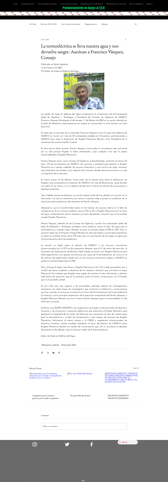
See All (136, 368)
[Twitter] (67, 444)
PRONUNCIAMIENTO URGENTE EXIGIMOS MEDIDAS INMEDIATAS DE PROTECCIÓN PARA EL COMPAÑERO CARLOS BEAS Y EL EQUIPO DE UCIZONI (121, 396)
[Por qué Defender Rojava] (84, 381)
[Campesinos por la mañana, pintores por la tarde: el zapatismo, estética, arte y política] (46, 381)
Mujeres (105, 24)
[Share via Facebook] (42, 353)
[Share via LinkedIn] (53, 353)
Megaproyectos (91, 24)
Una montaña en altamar (70, 24)
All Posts (32, 24)
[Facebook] (91, 444)
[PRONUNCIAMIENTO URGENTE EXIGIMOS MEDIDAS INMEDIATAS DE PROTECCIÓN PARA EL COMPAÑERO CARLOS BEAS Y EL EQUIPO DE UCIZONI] (121, 381)
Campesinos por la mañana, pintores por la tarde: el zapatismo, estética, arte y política (46, 396)
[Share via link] (59, 353)
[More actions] (125, 39)
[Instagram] (35, 444)
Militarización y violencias (50, 345)
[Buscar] (127, 442)
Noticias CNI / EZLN (49, 24)
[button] (136, 24)
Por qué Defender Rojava (80, 395)
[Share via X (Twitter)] (48, 353)
